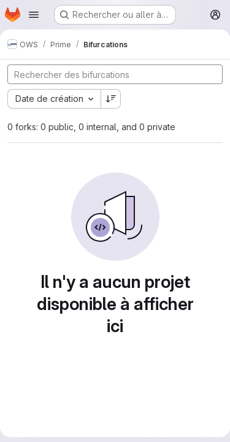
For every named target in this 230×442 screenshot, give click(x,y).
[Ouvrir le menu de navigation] (34, 15)
